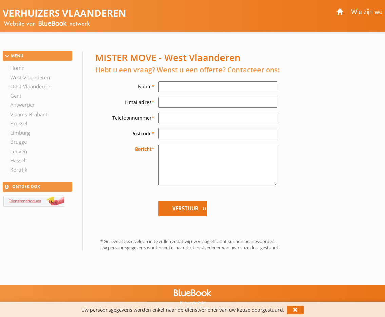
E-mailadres (139, 102)
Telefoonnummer (133, 118)
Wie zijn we (367, 11)
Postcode (142, 133)
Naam (146, 86)
